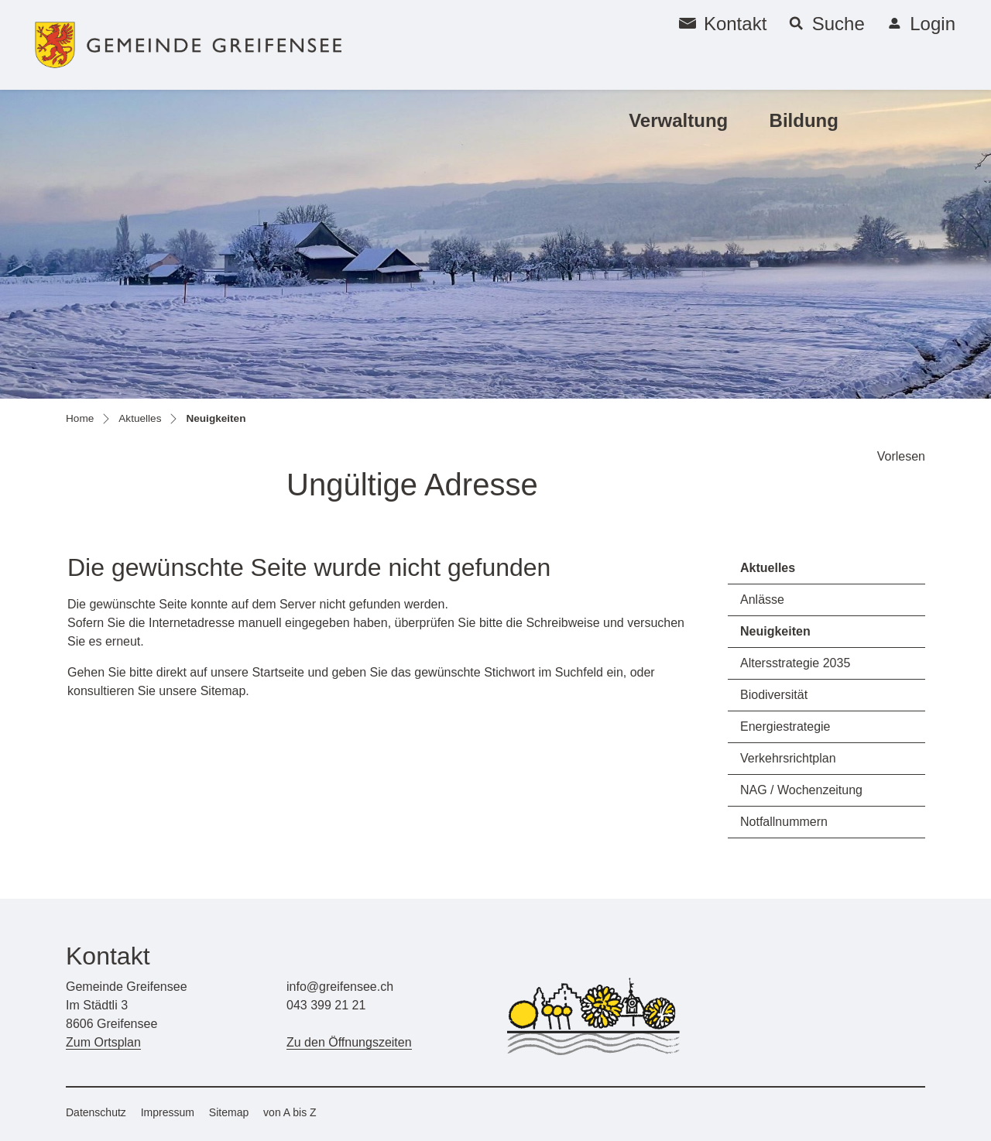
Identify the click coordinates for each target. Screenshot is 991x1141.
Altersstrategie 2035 (795, 663)
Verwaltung (678, 120)
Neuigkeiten (783, 636)
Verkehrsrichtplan (788, 758)
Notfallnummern (784, 821)
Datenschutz (96, 1112)
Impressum (167, 1112)
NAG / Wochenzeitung (801, 790)
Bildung (804, 120)
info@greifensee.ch (339, 986)
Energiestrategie (785, 726)
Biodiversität (774, 694)
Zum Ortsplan (103, 1042)
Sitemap (229, 1112)
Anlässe (762, 599)
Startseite (278, 672)
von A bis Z (289, 1112)
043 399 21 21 (325, 1005)
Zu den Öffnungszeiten (349, 1042)
